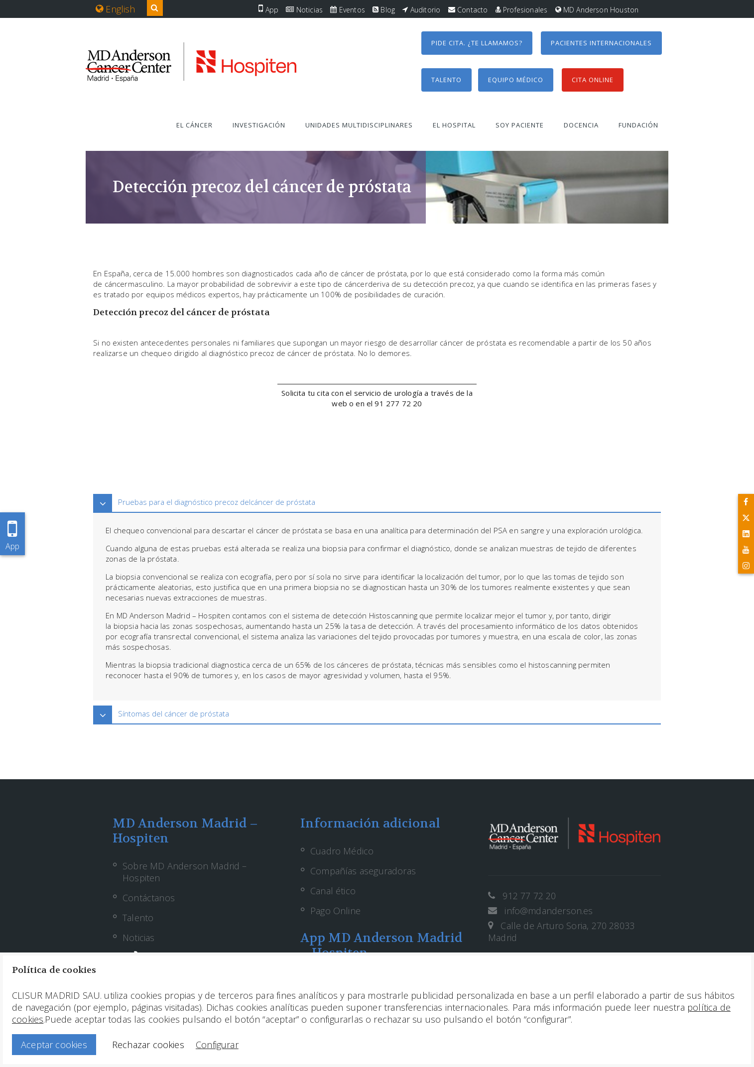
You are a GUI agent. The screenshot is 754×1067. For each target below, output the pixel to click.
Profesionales (522, 9)
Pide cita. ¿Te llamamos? (476, 42)
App (268, 9)
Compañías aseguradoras (363, 871)
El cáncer (194, 124)
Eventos (347, 9)
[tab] (377, 502)
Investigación (259, 124)
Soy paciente (520, 124)
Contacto (468, 9)
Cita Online (593, 79)
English (115, 9)
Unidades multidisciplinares (359, 124)
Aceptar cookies (54, 1045)
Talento (446, 79)
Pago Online (335, 911)
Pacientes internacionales (601, 42)
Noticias (304, 9)
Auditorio (421, 9)
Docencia (581, 124)
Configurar (217, 1045)
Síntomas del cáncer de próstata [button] (173, 713)
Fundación (638, 124)
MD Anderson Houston (597, 9)
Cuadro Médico (342, 851)
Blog (384, 9)
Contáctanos (149, 898)
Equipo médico (515, 79)
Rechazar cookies (148, 1045)
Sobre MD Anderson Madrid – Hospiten (185, 872)
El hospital (454, 124)
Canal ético (333, 891)
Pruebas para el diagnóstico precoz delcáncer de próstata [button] (216, 502)
